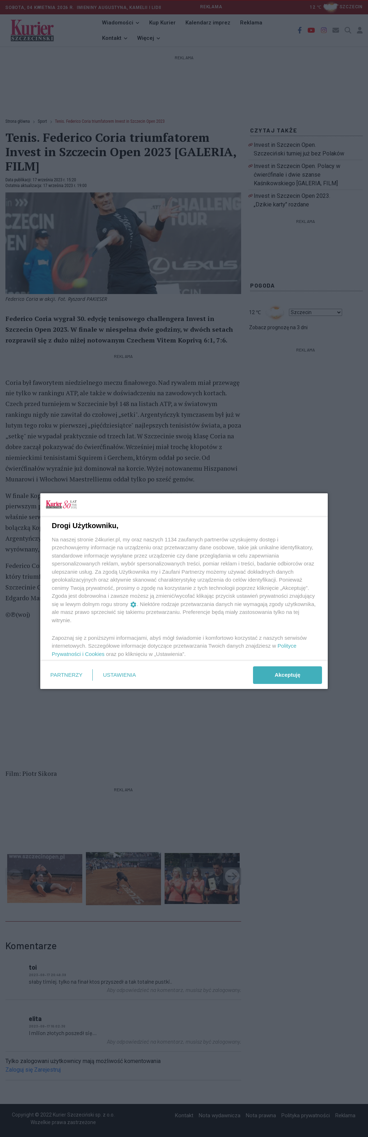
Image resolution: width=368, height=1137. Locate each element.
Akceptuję (287, 675)
